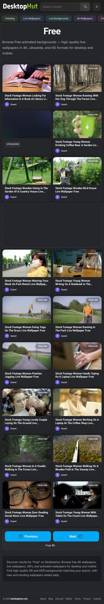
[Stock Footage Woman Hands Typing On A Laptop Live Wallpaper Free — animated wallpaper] (77, 364)
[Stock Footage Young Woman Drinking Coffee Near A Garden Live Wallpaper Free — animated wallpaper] (77, 133)
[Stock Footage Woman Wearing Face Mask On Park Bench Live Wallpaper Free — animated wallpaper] (26, 272)
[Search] (85, 7)
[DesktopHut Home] (20, 6)
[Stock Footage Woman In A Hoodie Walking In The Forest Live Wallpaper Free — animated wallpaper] (26, 457)
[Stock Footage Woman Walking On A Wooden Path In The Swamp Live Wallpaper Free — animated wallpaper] (77, 457)
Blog (50, 598)
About (43, 598)
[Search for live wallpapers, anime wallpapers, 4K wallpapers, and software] (60, 7)
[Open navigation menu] (97, 7)
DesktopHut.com (19, 598)
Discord (59, 598)
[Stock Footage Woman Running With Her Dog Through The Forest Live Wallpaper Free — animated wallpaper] (77, 87)
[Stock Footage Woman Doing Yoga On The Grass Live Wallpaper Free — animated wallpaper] (26, 318)
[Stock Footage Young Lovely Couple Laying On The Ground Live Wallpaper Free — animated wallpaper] (26, 411)
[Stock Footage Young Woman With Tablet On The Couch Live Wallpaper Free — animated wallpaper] (77, 503)
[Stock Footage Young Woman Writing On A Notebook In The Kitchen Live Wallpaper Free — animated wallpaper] (77, 272)
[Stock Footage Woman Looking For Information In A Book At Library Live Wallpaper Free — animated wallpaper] (26, 87)
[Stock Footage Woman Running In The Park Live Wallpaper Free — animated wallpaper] (77, 318)
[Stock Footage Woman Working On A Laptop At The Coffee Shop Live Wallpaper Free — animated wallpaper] (77, 411)
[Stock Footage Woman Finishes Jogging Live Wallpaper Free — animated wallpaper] (26, 364)
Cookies (97, 598)
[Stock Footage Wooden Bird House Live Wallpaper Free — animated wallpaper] (77, 179)
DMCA (69, 598)
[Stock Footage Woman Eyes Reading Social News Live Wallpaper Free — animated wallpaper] (26, 503)
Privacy (87, 598)
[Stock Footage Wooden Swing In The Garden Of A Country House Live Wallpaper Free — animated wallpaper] (26, 179)
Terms (77, 598)
